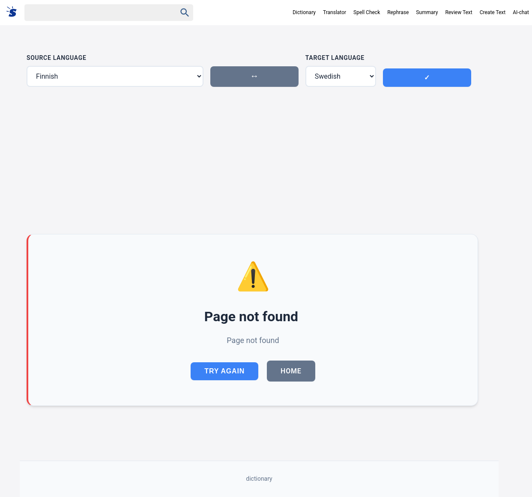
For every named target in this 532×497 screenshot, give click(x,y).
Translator (334, 12)
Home (291, 371)
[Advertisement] (252, 160)
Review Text (458, 12)
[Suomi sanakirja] (14, 12)
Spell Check (366, 12)
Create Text (493, 12)
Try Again (224, 371)
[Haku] (93, 13)
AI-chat (521, 12)
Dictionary (304, 12)
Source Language (57, 57)
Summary (427, 12)
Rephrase (398, 12)
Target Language (335, 57)
